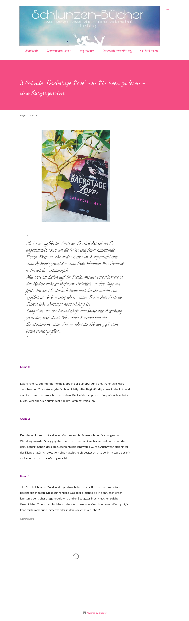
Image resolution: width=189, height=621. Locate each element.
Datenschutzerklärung (117, 51)
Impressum (87, 51)
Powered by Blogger (94, 613)
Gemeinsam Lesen (59, 51)
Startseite (31, 51)
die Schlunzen (149, 51)
